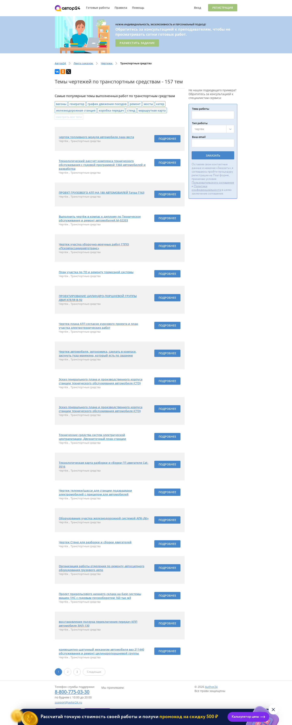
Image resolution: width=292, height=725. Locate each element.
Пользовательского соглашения (213, 183)
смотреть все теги (69, 117)
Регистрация (222, 8)
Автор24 (67, 8)
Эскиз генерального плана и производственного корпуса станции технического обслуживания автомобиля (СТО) (100, 381)
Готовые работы (98, 8)
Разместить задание (137, 43)
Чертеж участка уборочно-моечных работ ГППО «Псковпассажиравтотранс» (94, 246)
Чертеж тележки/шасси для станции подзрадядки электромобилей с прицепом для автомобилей (95, 492)
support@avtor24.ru (68, 702)
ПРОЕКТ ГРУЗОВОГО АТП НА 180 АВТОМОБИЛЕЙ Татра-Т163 (101, 192)
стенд (131, 110)
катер (160, 104)
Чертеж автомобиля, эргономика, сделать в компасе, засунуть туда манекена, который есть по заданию (97, 353)
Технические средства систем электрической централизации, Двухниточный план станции (92, 437)
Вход (197, 8)
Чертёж (64, 141)
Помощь (138, 8)
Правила (121, 8)
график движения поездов (107, 104)
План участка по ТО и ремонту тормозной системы (96, 272)
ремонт (135, 104)
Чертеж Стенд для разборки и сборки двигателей (95, 542)
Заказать (213, 155)
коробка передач (111, 110)
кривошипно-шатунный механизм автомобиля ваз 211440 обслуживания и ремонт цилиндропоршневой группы (101, 651)
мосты (148, 104)
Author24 (211, 687)
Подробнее (167, 139)
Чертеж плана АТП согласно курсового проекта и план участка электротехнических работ (98, 326)
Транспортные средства (86, 141)
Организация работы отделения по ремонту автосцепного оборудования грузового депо (101, 568)
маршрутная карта (152, 110)
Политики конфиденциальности (206, 188)
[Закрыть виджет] (273, 709)
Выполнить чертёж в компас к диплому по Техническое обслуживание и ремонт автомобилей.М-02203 (100, 218)
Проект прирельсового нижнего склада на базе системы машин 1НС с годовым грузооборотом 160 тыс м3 (100, 596)
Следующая (94, 671)
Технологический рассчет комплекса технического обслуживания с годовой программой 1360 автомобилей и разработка (102, 165)
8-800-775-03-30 (72, 691)
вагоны (61, 104)
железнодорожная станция (76, 110)
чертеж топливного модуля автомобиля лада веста (96, 137)
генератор (77, 104)
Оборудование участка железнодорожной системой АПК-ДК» (104, 518)
